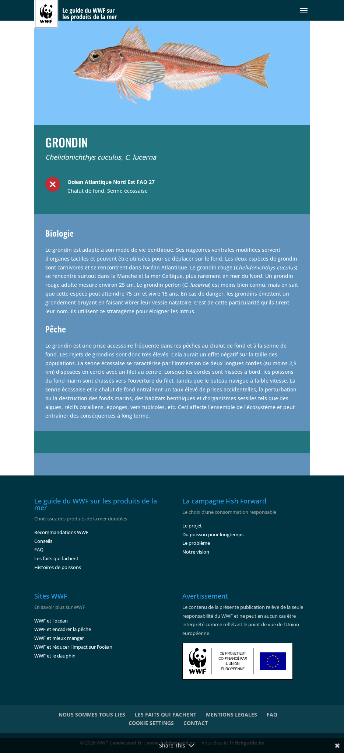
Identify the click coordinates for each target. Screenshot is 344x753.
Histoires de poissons (57, 567)
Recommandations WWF (61, 532)
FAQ (38, 549)
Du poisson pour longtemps (212, 534)
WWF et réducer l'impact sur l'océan (73, 647)
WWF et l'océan (51, 620)
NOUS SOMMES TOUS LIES (92, 714)
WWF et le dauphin (55, 655)
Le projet (192, 525)
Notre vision (195, 551)
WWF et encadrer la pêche (62, 629)
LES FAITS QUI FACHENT (165, 714)
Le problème (196, 543)
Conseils (43, 541)
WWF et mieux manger (59, 638)
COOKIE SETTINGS (151, 722)
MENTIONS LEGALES (231, 714)
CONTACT (195, 722)
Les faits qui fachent (56, 558)
